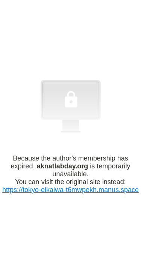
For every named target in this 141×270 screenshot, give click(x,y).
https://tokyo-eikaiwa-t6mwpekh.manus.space (70, 190)
